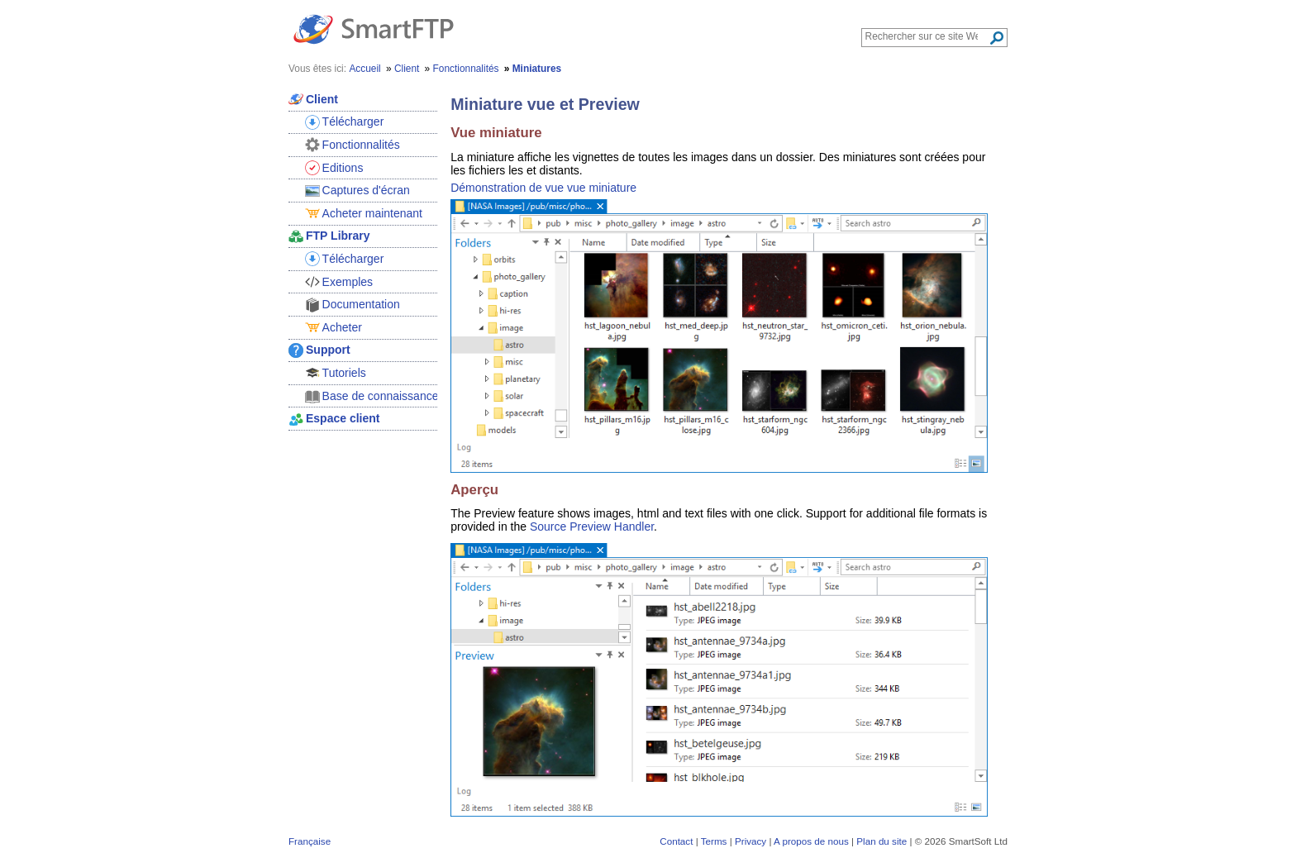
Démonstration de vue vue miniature (543, 187)
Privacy (750, 841)
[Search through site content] (927, 36)
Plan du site (881, 841)
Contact (676, 841)
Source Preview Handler (592, 526)
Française (309, 841)
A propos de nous (811, 841)
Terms (714, 841)
